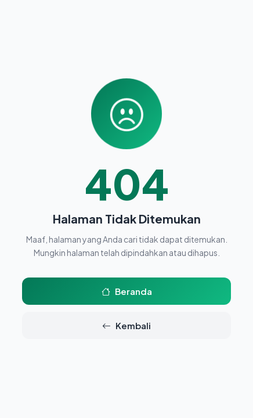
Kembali (126, 325)
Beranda (127, 291)
